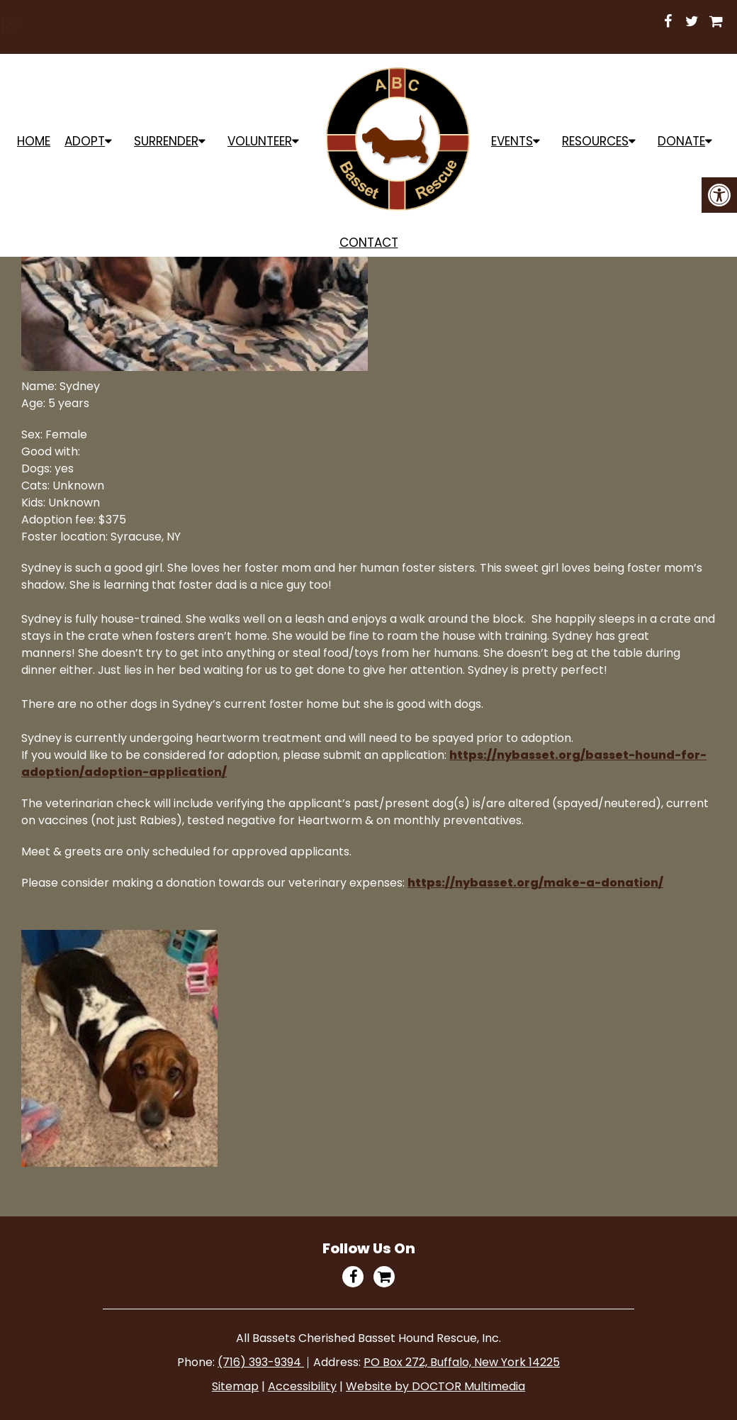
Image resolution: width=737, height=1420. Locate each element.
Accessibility (302, 1386)
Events (512, 141)
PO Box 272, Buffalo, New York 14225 (462, 1362)
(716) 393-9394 (261, 1362)
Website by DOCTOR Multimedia (435, 1386)
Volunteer (259, 141)
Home (33, 141)
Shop (539, 22)
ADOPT (84, 141)
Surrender (166, 141)
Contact (368, 242)
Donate (681, 141)
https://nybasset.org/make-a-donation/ (535, 883)
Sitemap (235, 1386)
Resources (595, 141)
